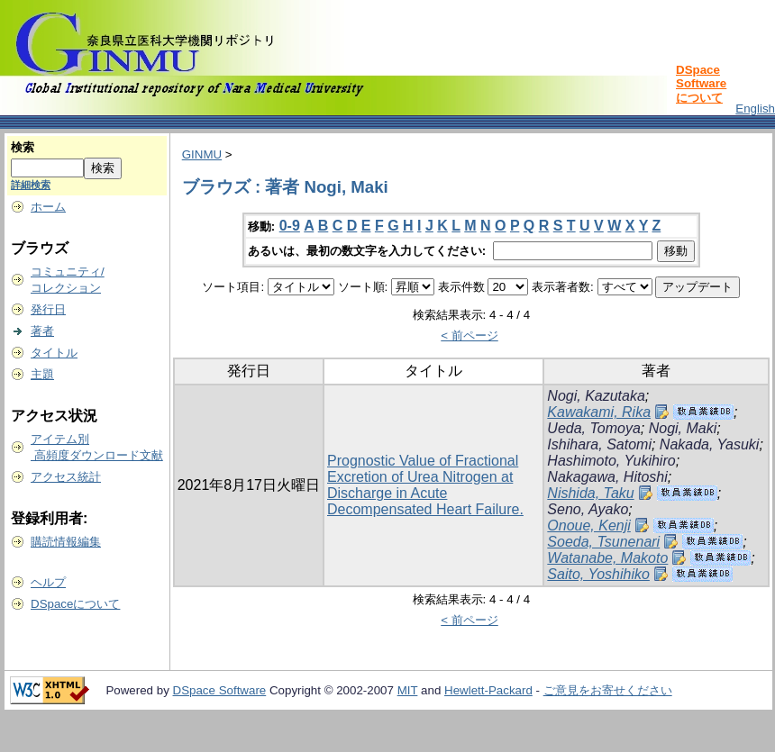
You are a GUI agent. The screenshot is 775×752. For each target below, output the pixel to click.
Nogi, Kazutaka (596, 395)
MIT (407, 690)
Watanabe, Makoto (607, 558)
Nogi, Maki (683, 428)
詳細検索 (30, 184)
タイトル (54, 352)
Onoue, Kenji (589, 525)
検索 (22, 147)
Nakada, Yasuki (710, 444)
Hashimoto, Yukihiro (611, 460)
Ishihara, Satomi (599, 444)
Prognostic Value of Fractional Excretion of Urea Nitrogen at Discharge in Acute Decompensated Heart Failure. (425, 485)
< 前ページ (469, 335)
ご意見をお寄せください (607, 690)
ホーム (48, 206)
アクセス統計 (66, 477)
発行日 (48, 309)
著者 (42, 331)
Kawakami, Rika (599, 412)
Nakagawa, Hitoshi (607, 477)
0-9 (289, 225)
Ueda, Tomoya (593, 428)
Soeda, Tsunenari (603, 541)
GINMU (202, 154)
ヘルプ (48, 582)
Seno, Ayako (587, 509)
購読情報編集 (66, 541)
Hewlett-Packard (488, 690)
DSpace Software (220, 690)
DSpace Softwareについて (701, 83)
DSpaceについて (75, 604)
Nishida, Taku (590, 493)
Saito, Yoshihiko (598, 574)
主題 (42, 374)
